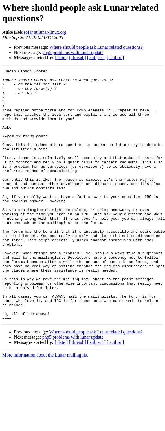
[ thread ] (77, 57)
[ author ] (115, 57)
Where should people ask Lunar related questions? (96, 47)
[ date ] (61, 57)
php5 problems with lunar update (73, 52)
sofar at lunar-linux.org (45, 32)
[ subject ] (96, 57)
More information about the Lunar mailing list (45, 405)
